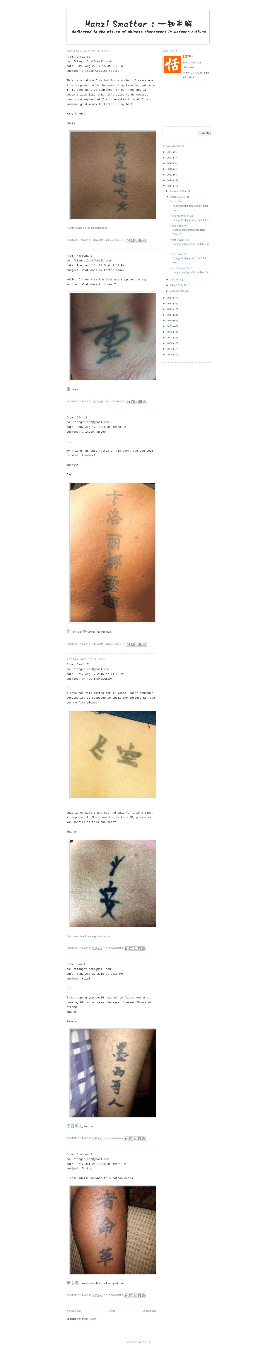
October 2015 (178, 191)
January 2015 (178, 290)
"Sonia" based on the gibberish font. (87, 227)
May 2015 (176, 285)
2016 (170, 180)
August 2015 (178, 196)
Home (111, 1310)
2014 (170, 297)
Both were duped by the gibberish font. (89, 936)
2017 (170, 174)
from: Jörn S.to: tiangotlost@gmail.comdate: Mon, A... (187, 230)
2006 (170, 343)
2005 (170, 348)
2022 (170, 152)
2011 (170, 314)
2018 (170, 169)
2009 (170, 326)
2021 (170, 157)
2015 (170, 186)
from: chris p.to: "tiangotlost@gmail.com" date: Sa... (188, 206)
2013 (170, 303)
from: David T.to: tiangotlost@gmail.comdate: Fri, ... (189, 244)
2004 (170, 354)
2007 (170, 337)
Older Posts (149, 1310)
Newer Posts (74, 1310)
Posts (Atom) (89, 1318)
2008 (170, 331)
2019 (170, 163)
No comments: (115, 240)
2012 (170, 309)
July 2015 (176, 279)
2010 (170, 320)
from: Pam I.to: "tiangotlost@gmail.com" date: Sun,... (188, 258)
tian (191, 56)
